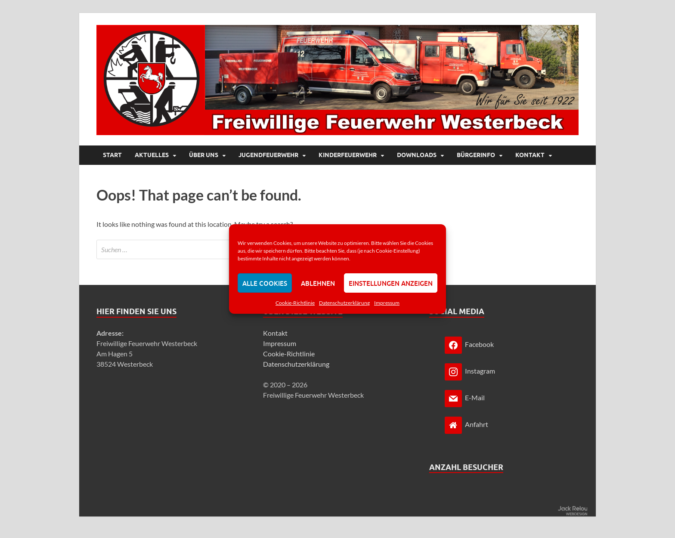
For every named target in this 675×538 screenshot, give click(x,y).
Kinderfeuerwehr (348, 155)
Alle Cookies (264, 283)
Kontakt (530, 155)
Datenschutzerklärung (344, 303)
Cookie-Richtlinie (295, 303)
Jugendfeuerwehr (268, 155)
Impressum (386, 303)
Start (112, 155)
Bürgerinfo (476, 155)
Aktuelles (152, 155)
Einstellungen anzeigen (391, 283)
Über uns (203, 155)
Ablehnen (318, 283)
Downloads (417, 155)
